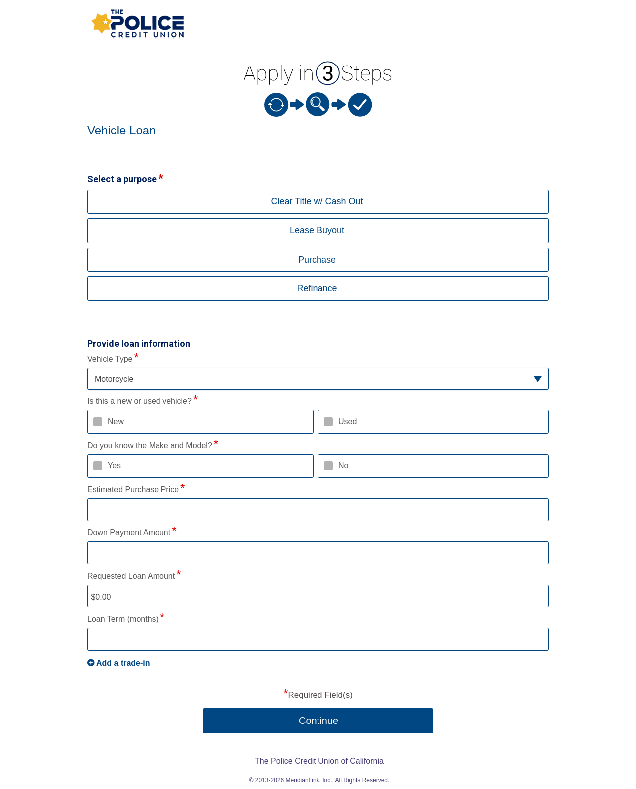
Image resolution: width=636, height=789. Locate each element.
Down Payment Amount (128, 532)
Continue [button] (318, 720)
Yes (114, 465)
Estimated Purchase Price (133, 489)
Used (347, 421)
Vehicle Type (109, 359)
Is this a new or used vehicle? (139, 401)
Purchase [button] (317, 259)
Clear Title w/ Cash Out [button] (317, 201)
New (116, 421)
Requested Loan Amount (131, 576)
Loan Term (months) (123, 619)
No (343, 465)
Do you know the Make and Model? (149, 445)
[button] (318, 379)
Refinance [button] (317, 288)
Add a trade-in (123, 663)
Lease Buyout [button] (317, 230)
